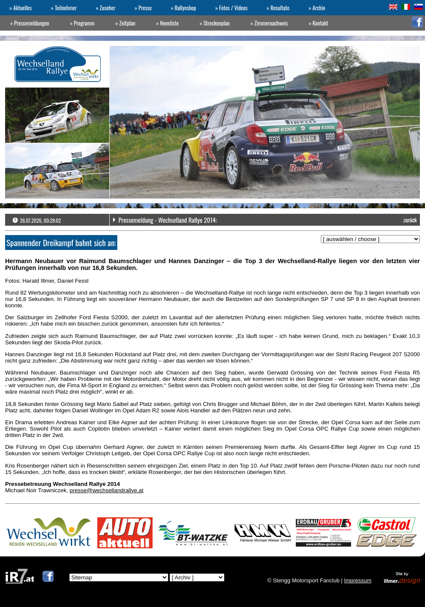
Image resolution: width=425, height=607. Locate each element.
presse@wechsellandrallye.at (107, 490)
